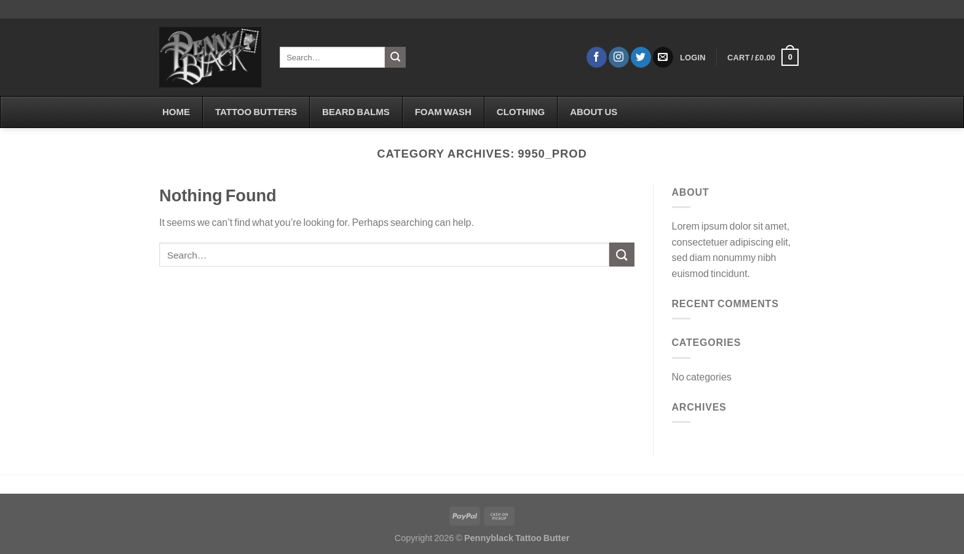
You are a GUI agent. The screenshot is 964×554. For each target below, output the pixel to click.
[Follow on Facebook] (597, 57)
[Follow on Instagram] (619, 57)
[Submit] (395, 57)
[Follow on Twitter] (641, 57)
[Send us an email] (663, 57)
